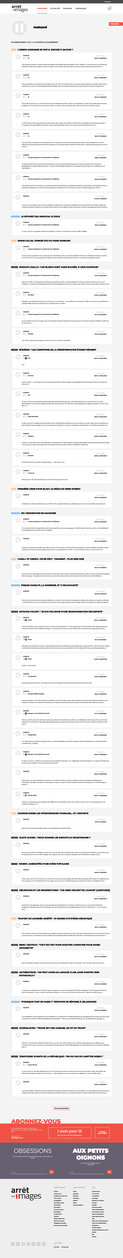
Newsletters (95, 1225)
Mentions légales (96, 1227)
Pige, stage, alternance (98, 1216)
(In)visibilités (57, 1212)
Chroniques (80, 8)
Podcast (94, 1236)
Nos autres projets (97, 1207)
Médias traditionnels (59, 1218)
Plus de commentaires (61, 1108)
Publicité (56, 1216)
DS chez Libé (65, 1247)
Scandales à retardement (60, 1196)
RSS (93, 1234)
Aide (93, 1218)
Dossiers (75, 1200)
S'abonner (114, 24)
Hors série (56, 1247)
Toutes (74, 1191)
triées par (34, 42)
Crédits (94, 1232)
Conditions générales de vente (100, 1230)
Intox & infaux (57, 1198)
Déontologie (57, 1205)
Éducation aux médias (98, 1200)
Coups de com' (58, 1193)
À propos (94, 1202)
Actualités (55, 8)
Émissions (67, 8)
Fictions (56, 1191)
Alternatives (57, 1207)
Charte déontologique (98, 1209)
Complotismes (58, 1214)
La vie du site (95, 1193)
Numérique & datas (59, 1202)
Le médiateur (95, 1196)
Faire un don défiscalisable (99, 1223)
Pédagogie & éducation (60, 1223)
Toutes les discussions (98, 1214)
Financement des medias (60, 1225)
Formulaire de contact (98, 1212)
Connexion (107, 1)
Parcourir (42, 8)
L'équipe (94, 1205)
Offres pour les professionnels (100, 1221)
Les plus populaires (78, 1205)
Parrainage (95, 1198)
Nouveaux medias (58, 1209)
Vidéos (75, 1202)
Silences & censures (59, 1221)
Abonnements (96, 1191)
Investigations (57, 1200)
